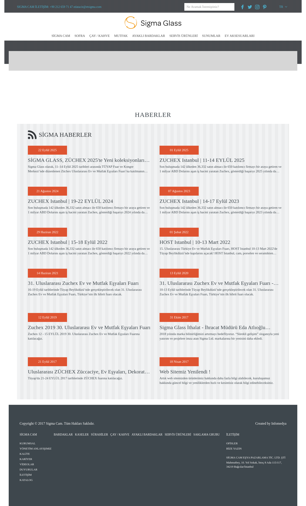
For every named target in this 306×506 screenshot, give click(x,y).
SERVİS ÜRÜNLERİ (183, 36)
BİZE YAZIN (234, 448)
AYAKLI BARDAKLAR (148, 36)
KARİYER (26, 459)
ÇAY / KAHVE (99, 36)
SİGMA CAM (61, 36)
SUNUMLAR (211, 36)
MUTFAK (121, 36)
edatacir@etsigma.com (87, 7)
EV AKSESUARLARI (239, 36)
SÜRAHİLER (99, 434)
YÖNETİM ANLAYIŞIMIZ (36, 448)
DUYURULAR (28, 469)
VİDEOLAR (27, 464)
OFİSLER (232, 443)
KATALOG (26, 480)
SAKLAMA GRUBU (206, 434)
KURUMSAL (27, 443)
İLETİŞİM (26, 474)
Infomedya (278, 423)
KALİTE (25, 453)
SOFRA (79, 36)
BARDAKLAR (63, 434)
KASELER (82, 434)
